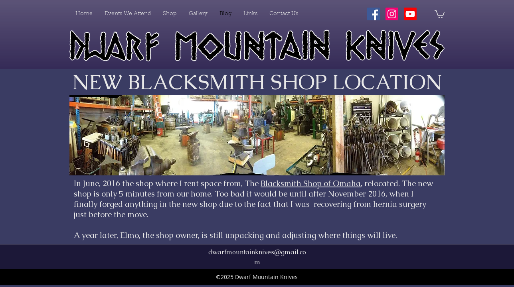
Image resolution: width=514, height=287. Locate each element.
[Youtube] (410, 14)
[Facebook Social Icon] (373, 14)
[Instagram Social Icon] (392, 14)
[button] (440, 14)
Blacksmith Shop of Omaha (311, 183)
